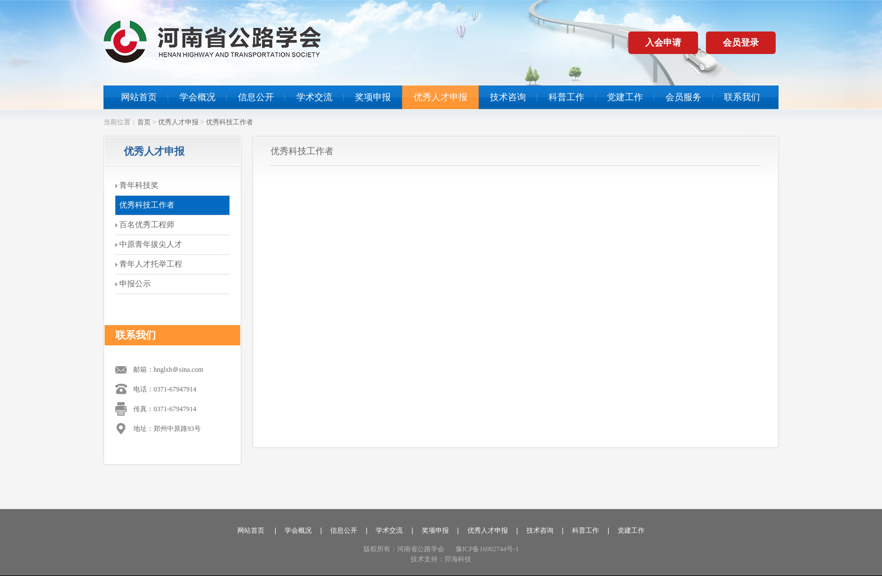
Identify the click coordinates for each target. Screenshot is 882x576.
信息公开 (256, 97)
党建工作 (625, 97)
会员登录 (741, 42)
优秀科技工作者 (229, 122)
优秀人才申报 (440, 97)
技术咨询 (508, 97)
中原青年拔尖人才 (150, 244)
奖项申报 (373, 97)
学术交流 (314, 97)
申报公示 (135, 284)
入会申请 (663, 42)
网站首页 (139, 97)
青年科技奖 (139, 185)
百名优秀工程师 (146, 224)
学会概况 (197, 97)
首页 (144, 122)
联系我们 (742, 97)
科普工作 (566, 97)
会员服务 (683, 97)
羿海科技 (457, 559)
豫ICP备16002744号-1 (487, 549)
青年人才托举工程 (150, 264)
